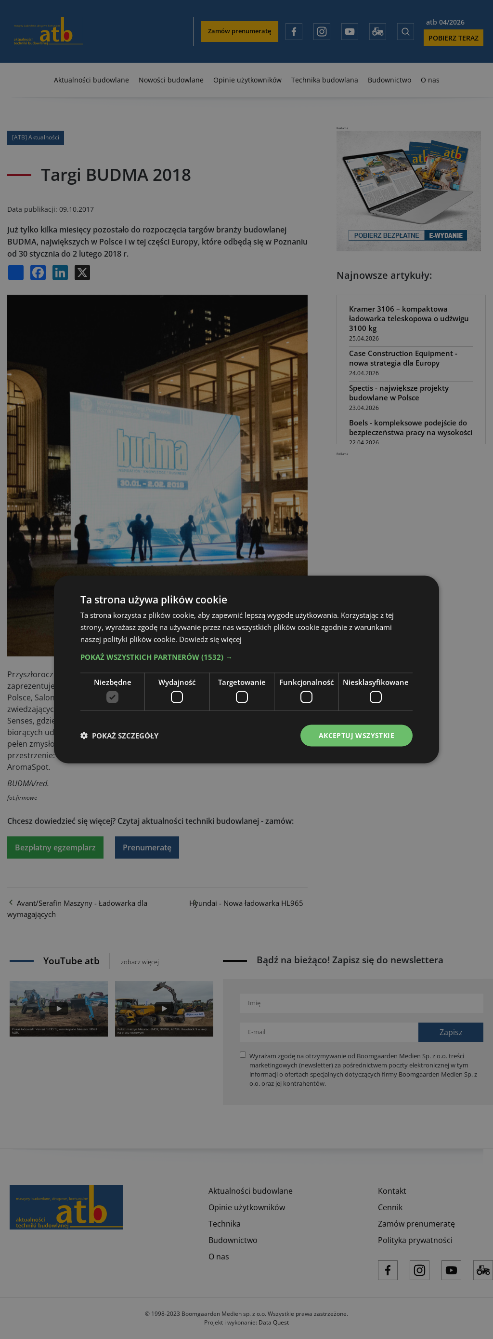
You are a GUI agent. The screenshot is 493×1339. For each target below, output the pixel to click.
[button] (246, 656)
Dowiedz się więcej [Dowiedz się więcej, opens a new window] (210, 638)
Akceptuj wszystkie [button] (356, 735)
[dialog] (246, 669)
